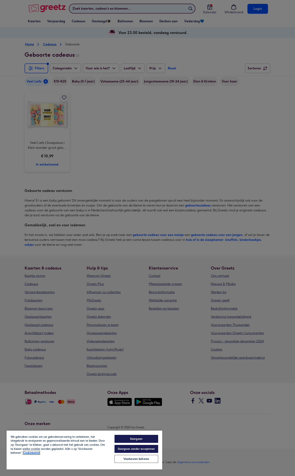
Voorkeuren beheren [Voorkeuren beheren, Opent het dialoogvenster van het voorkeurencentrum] (136, 458)
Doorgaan (136, 438)
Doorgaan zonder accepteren (136, 448)
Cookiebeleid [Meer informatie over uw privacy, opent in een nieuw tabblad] (31, 452)
